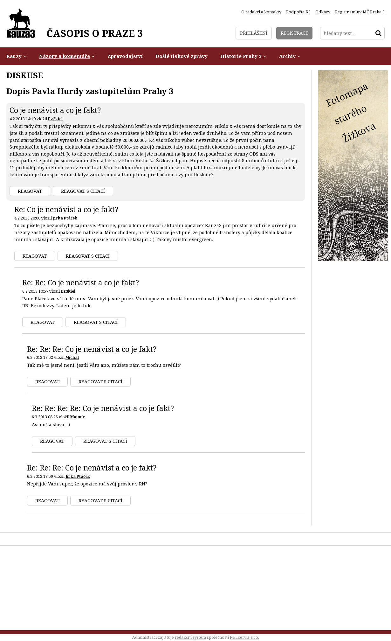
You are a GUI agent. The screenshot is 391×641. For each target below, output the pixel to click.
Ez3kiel (55, 119)
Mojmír (77, 417)
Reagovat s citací (83, 191)
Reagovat (30, 191)
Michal (72, 357)
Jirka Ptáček (65, 218)
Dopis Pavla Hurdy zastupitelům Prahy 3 (89, 91)
